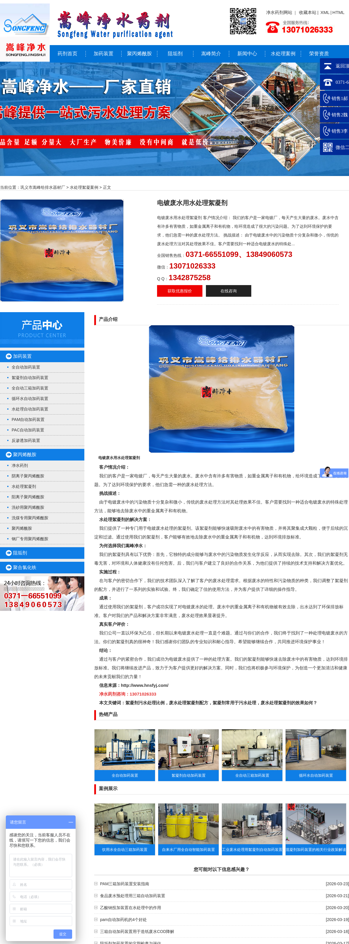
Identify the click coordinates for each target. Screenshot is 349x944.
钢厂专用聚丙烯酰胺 (30, 538)
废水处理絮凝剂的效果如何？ (289, 702)
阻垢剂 (175, 53)
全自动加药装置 (26, 367)
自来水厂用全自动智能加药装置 (188, 849)
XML (325, 12)
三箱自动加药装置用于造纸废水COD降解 (137, 931)
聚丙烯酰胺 (139, 53)
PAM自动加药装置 (28, 419)
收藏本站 (307, 12)
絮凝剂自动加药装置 (30, 377)
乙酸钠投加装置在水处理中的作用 (130, 907)
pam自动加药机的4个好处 (123, 919)
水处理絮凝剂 (24, 486)
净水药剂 (20, 465)
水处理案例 (283, 53)
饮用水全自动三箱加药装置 (124, 849)
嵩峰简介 (211, 53)
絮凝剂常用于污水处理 (234, 702)
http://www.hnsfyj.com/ (145, 685)
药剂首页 (67, 53)
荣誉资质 (319, 53)
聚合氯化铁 (24, 567)
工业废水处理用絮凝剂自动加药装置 (252, 849)
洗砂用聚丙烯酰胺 (28, 507)
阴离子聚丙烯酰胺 (28, 476)
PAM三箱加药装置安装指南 (124, 883)
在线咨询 (228, 291)
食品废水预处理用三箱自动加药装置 (132, 895)
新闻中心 (247, 53)
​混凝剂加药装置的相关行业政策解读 (316, 849)
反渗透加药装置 (26, 440)
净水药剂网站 (279, 12)
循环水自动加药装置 (30, 398)
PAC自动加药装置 (28, 430)
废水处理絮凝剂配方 (188, 702)
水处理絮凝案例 (84, 187)
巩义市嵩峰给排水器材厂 (42, 187)
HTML (338, 12)
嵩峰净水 (134, 545)
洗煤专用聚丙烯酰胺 (30, 517)
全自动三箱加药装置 (30, 388)
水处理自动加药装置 (30, 409)
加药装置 (103, 53)
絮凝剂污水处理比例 (145, 702)
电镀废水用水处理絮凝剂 (119, 458)
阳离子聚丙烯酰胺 (28, 497)
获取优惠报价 (180, 291)
